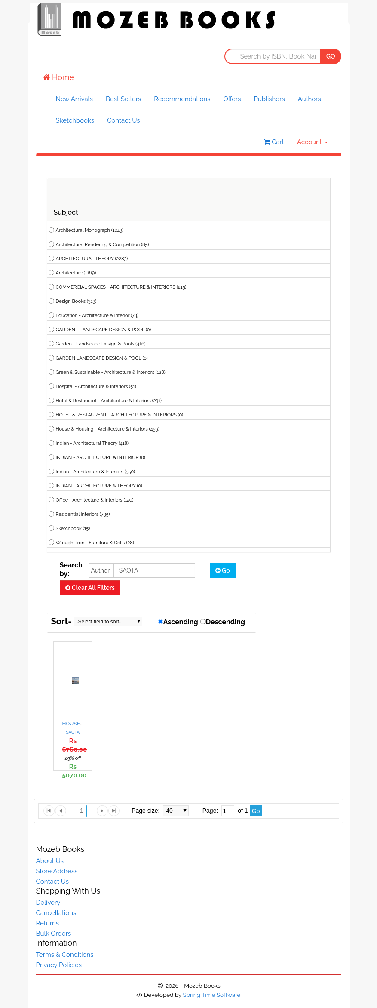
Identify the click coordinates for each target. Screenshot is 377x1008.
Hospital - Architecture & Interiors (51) (96, 386)
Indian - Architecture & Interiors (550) (95, 472)
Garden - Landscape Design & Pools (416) (101, 344)
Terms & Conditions (65, 955)
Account (312, 142)
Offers (232, 99)
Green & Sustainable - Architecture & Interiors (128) (111, 372)
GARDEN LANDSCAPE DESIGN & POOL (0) (102, 358)
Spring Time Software (211, 994)
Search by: (71, 569)
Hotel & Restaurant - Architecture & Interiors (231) (109, 401)
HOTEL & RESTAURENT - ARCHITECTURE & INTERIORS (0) (119, 415)
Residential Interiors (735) (83, 514)
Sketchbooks (75, 120)
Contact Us (123, 120)
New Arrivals (74, 99)
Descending (225, 622)
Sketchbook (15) (73, 528)
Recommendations (182, 99)
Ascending (180, 622)
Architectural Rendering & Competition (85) (102, 244)
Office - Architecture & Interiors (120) (95, 500)
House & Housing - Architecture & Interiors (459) (107, 429)
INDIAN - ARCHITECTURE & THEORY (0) (99, 486)
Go (222, 570)
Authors (309, 99)
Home (58, 77)
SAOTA (73, 732)
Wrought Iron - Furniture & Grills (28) (95, 543)
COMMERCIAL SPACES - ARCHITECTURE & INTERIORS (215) (121, 287)
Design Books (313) (76, 301)
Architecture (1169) (76, 273)
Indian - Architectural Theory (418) (92, 443)
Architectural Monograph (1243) (90, 230)
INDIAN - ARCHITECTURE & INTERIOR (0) (100, 457)
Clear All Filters (90, 587)
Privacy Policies (59, 965)
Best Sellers (123, 99)
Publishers (269, 99)
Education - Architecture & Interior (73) (97, 315)
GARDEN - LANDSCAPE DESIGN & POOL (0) (103, 330)
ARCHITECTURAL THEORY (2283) (92, 259)
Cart (274, 142)
